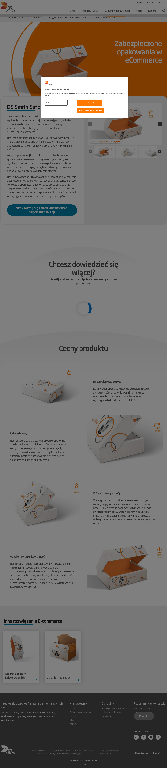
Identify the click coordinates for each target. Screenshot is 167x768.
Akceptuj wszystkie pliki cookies (90, 110)
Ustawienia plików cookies (56, 103)
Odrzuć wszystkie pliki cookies (89, 103)
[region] (84, 97)
